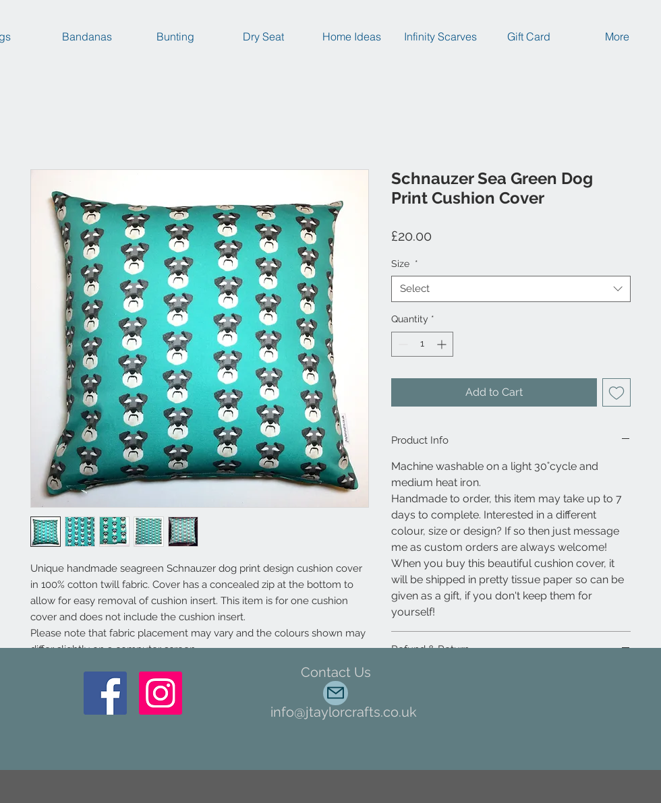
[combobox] (511, 289)
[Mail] (335, 693)
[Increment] (442, 344)
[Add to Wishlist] (616, 392)
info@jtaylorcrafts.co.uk (343, 712)
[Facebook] (105, 693)
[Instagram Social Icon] (160, 693)
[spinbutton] (422, 344)
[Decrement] (401, 344)
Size (404, 263)
